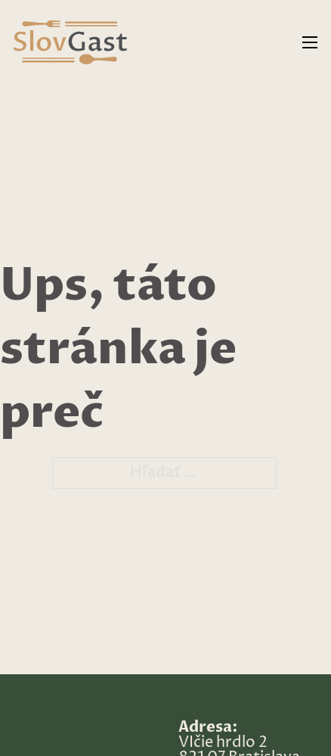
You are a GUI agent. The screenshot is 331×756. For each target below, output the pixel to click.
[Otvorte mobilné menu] (309, 42)
